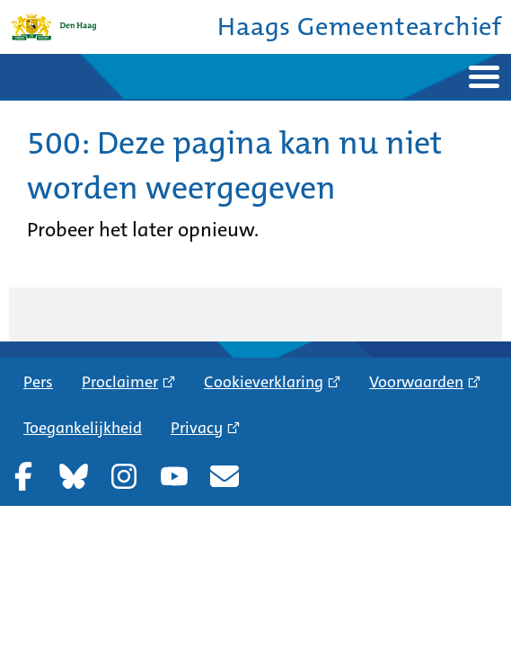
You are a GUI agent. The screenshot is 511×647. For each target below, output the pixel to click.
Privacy (197, 428)
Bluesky (73, 476)
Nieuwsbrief (224, 476)
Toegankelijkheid (82, 428)
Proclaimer (120, 382)
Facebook (23, 476)
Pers (38, 382)
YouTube (174, 476)
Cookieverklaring (263, 382)
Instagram (124, 476)
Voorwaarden (416, 382)
